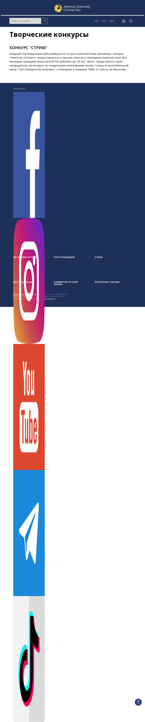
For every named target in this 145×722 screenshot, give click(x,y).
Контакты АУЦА (50, 298)
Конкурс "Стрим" (28, 47)
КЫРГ (112, 21)
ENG (96, 21)
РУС (104, 21)
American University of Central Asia (26, 294)
